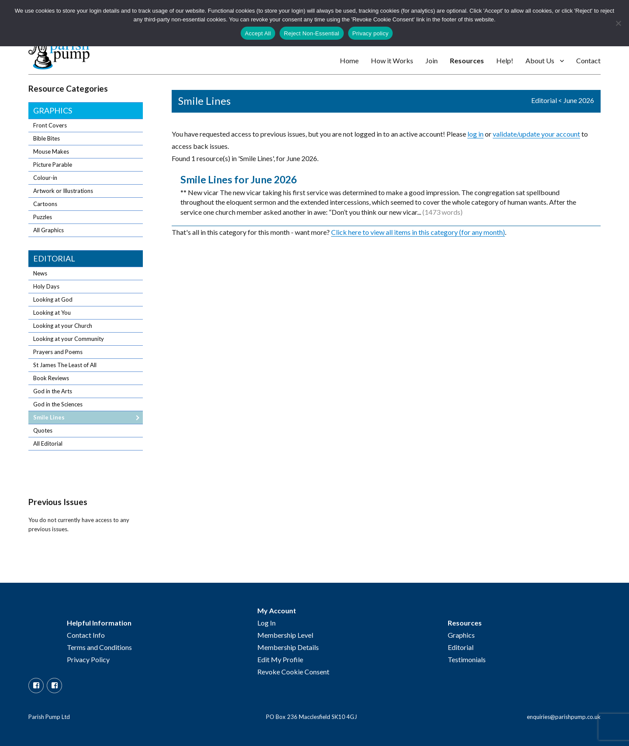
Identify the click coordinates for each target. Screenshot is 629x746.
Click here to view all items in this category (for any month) (418, 232)
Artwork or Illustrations (63, 190)
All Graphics (48, 230)
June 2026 (578, 100)
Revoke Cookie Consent (293, 671)
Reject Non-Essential (311, 33)
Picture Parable (52, 164)
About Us (539, 60)
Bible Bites (46, 138)
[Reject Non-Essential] (618, 23)
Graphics (52, 110)
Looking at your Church (62, 325)
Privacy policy (371, 33)
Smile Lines (49, 417)
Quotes (42, 430)
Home (349, 60)
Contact (588, 60)
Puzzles (42, 216)
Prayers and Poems (58, 351)
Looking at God (53, 299)
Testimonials (467, 659)
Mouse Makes (51, 151)
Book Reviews (51, 378)
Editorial (544, 100)
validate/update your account (536, 134)
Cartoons (45, 203)
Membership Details (288, 647)
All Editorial (47, 443)
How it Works (392, 60)
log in (475, 134)
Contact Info (86, 635)
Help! (504, 60)
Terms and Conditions (99, 647)
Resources (467, 60)
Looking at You (52, 312)
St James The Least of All (65, 364)
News (40, 273)
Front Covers (50, 125)
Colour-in (45, 177)
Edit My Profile (280, 659)
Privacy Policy (88, 659)
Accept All (258, 33)
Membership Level (285, 635)
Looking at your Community (68, 338)
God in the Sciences (58, 404)
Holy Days (46, 286)
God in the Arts (52, 391)
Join (431, 60)
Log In (266, 623)
